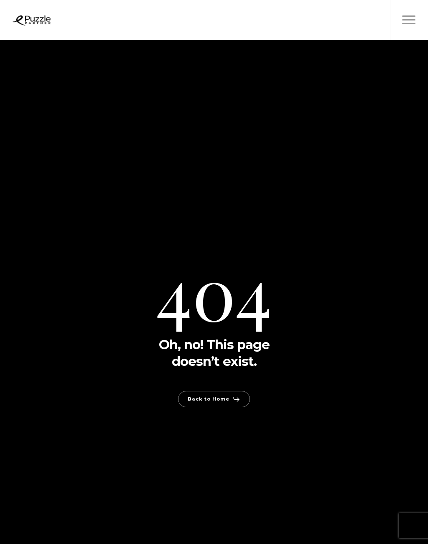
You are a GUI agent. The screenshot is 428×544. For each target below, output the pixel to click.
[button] (409, 20)
